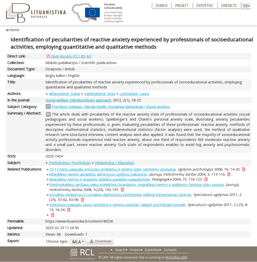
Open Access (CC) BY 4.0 (70, 56)
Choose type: (57, 241)
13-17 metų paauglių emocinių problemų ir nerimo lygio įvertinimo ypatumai (112, 169)
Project (181, 5)
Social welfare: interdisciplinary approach (78, 100)
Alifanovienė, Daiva (64, 93)
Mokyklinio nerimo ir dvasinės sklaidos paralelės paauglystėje (99, 179)
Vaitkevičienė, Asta (99, 93)
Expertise (204, 5)
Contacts (229, 5)
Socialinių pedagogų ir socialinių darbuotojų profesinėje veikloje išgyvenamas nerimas (120, 194)
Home (14, 29)
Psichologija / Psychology (70, 162)
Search (161, 5)
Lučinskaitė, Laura (134, 93)
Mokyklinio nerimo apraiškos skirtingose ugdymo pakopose (98, 174)
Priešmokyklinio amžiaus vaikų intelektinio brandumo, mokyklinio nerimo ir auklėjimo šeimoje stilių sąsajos (136, 184)
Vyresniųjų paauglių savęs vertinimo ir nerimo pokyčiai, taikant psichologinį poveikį (117, 204)
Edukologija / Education (114, 162)
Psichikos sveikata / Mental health (79, 107)
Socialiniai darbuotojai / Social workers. (139, 107)
